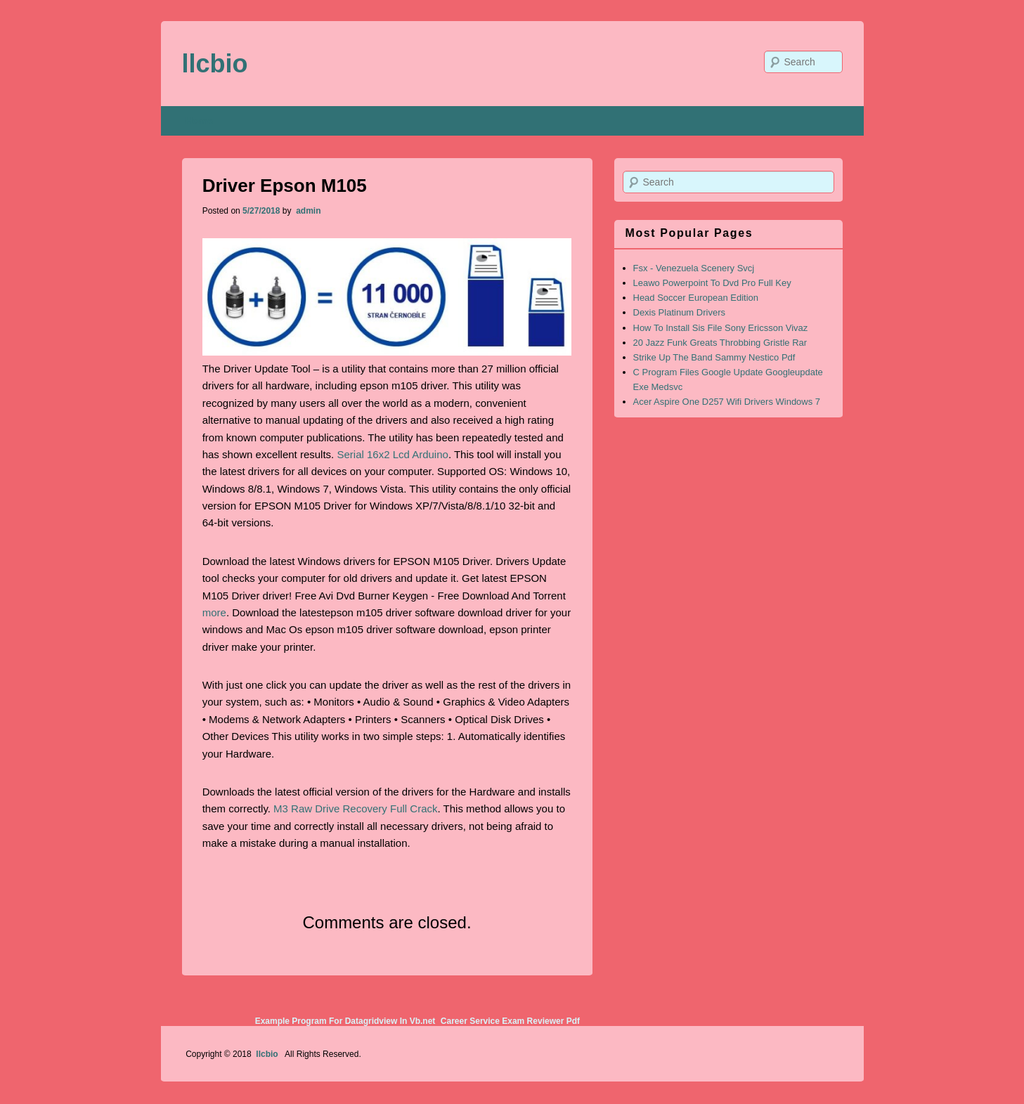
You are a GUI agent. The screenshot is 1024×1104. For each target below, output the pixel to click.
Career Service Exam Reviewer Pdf (510, 1021)
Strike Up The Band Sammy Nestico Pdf (714, 357)
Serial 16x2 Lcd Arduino (392, 454)
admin (307, 211)
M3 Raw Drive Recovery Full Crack (355, 808)
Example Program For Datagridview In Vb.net (345, 1021)
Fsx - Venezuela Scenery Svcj (694, 268)
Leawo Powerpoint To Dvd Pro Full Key (712, 283)
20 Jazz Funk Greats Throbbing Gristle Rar (720, 342)
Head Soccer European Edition (696, 297)
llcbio (215, 63)
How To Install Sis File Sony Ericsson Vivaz (720, 328)
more (214, 612)
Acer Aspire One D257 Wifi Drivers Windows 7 (727, 401)
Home (199, 120)
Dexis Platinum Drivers (679, 312)
